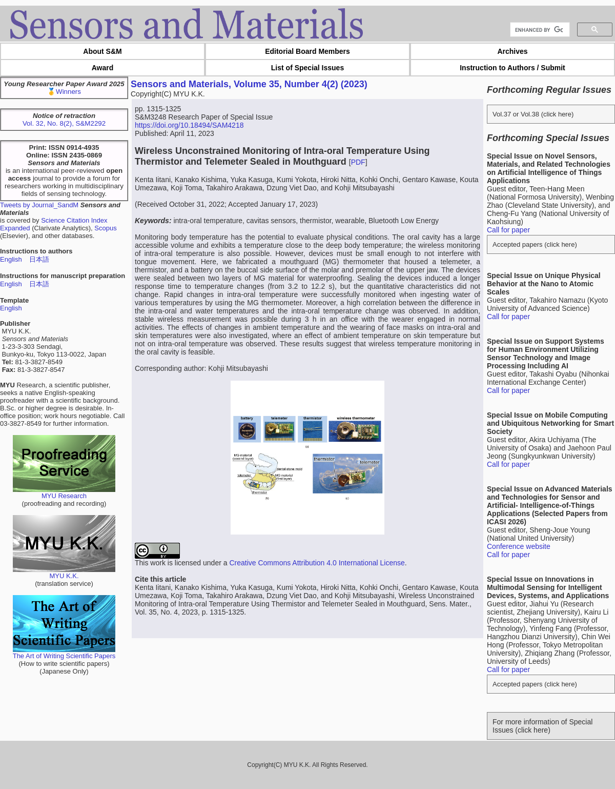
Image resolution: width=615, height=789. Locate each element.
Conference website (518, 546)
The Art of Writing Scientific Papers (64, 653)
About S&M (102, 51)
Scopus (105, 228)
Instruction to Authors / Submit (512, 68)
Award (103, 68)
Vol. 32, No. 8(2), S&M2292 (64, 123)
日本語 (39, 259)
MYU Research (64, 493)
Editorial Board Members (307, 51)
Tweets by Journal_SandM (39, 205)
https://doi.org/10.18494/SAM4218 (189, 125)
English (11, 259)
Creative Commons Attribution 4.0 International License (316, 563)
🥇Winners (64, 91)
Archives (512, 51)
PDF (358, 162)
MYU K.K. (64, 573)
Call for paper (508, 230)
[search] (539, 29)
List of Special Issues (307, 68)
